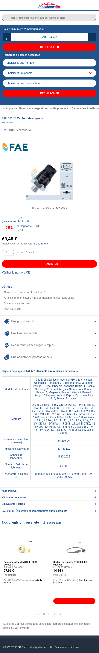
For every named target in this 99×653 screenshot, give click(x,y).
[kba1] (49, 37)
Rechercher (49, 47)
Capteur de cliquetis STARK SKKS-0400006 (70, 563)
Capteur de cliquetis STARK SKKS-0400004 (21, 563)
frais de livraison (41, 243)
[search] (49, 17)
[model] (49, 73)
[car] (49, 83)
